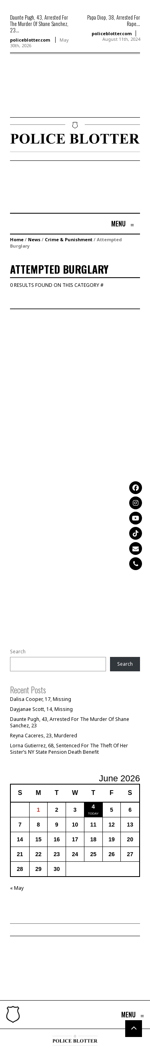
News (34, 239)
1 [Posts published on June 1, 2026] (38, 810)
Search (18, 652)
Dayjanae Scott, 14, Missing (41, 709)
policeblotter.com (30, 40)
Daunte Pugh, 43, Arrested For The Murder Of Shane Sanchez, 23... (39, 23)
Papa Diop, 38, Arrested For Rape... (113, 20)
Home (17, 239)
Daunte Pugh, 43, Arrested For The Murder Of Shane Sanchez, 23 (69, 722)
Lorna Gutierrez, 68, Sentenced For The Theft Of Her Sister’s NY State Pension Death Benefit (69, 748)
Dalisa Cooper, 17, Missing (40, 699)
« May (17, 888)
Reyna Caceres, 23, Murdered (43, 735)
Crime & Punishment (68, 239)
